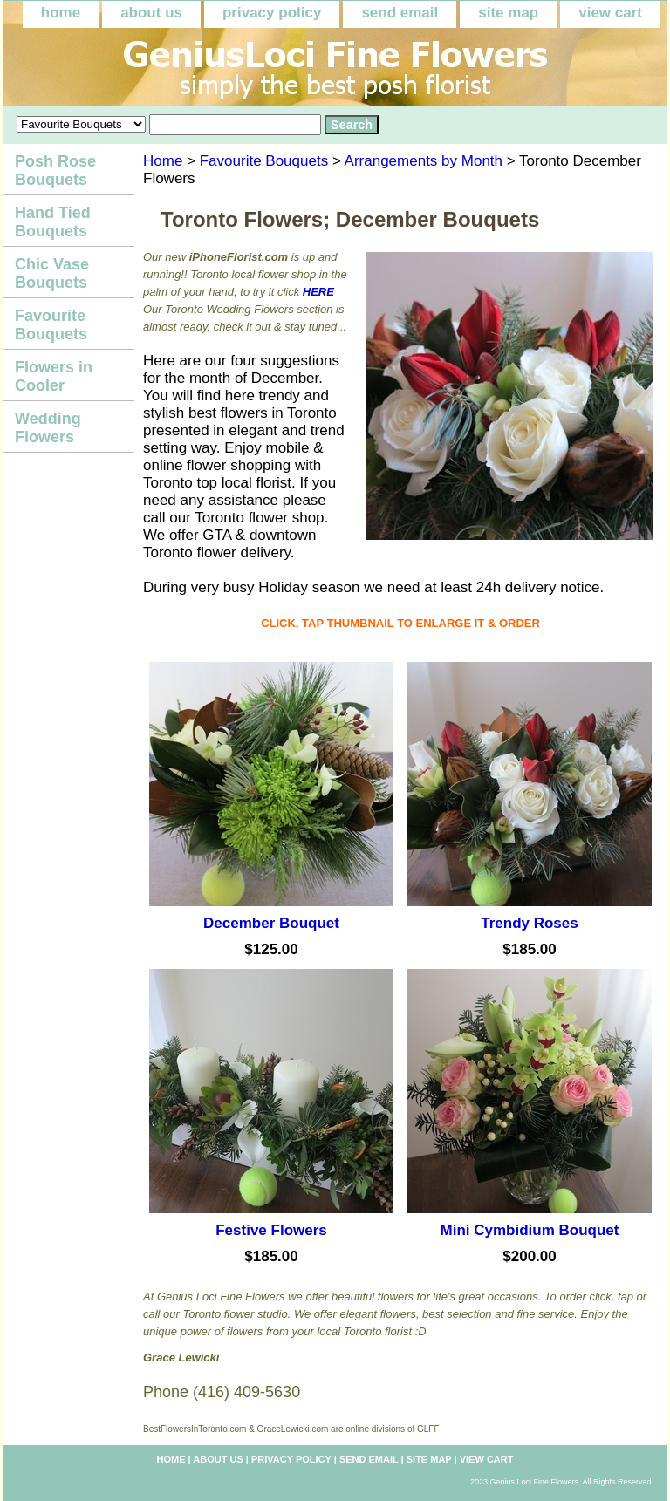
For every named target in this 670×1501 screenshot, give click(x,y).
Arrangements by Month (426, 161)
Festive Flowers (271, 1230)
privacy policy (271, 12)
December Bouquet (271, 923)
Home (162, 161)
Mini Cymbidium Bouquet (530, 1230)
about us (151, 12)
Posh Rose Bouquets (55, 170)
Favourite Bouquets (264, 161)
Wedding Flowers (48, 428)
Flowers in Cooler (53, 376)
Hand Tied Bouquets (53, 222)
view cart (610, 12)
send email (399, 12)
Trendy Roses (529, 923)
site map (508, 12)
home (60, 12)
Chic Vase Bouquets (52, 273)
